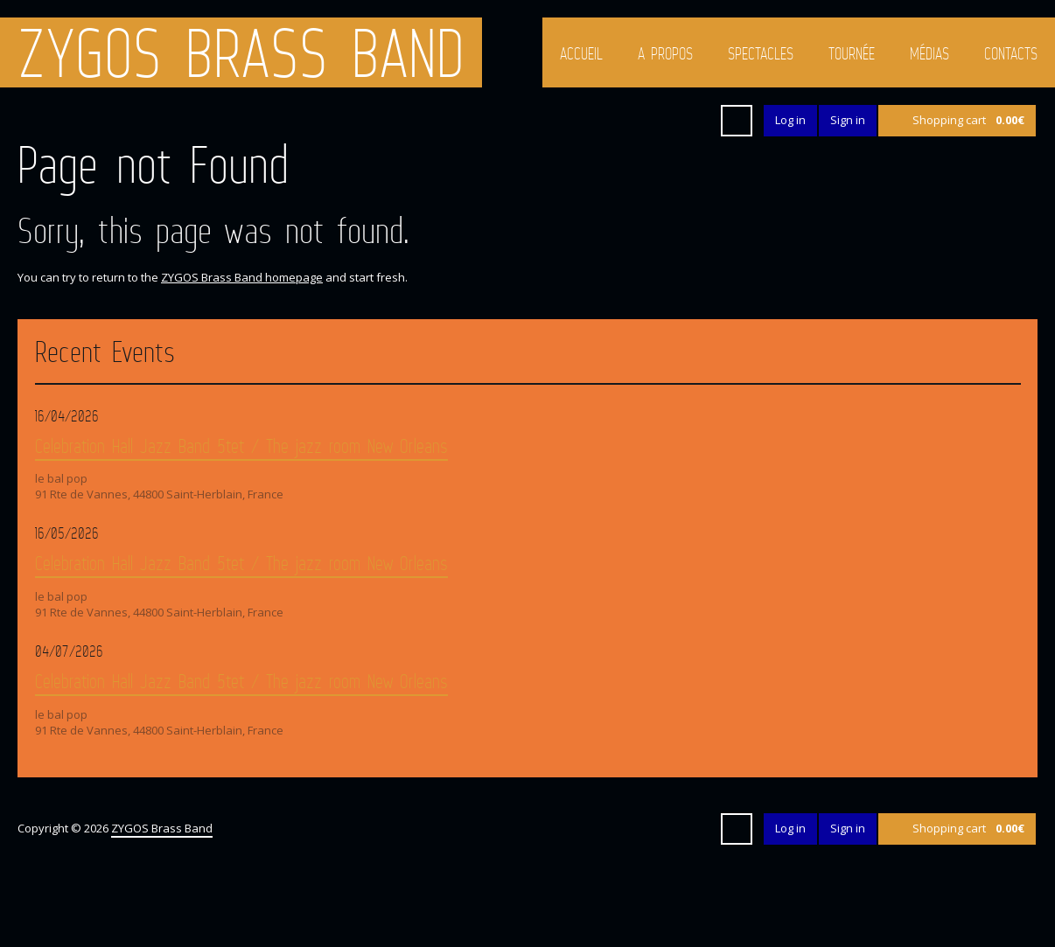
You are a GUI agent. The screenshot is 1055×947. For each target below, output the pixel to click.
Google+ (630, 120)
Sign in (847, 120)
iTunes (693, 120)
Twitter (567, 120)
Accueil (581, 53)
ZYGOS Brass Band (241, 52)
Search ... (736, 120)
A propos (665, 53)
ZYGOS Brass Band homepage (242, 277)
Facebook (599, 120)
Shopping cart (968, 120)
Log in (790, 120)
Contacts (1011, 53)
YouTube (662, 120)
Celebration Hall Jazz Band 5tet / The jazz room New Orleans (241, 445)
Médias (929, 53)
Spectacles (760, 53)
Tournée (851, 53)
